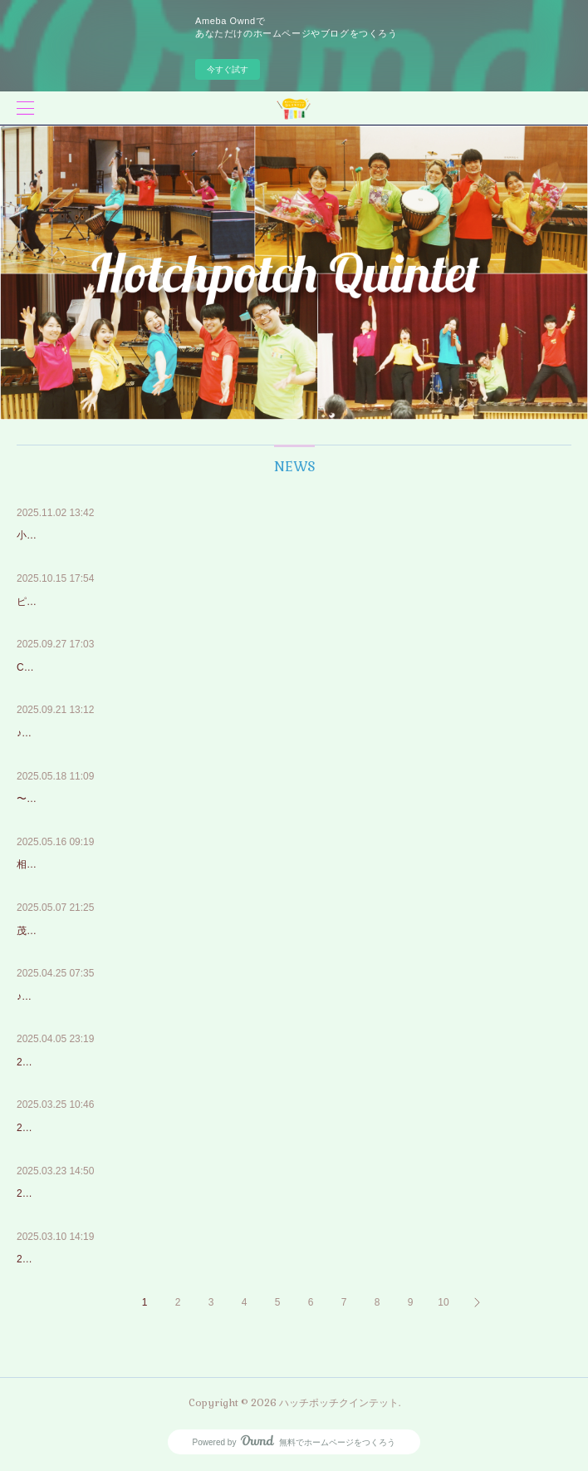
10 (443, 1302)
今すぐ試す (227, 69)
